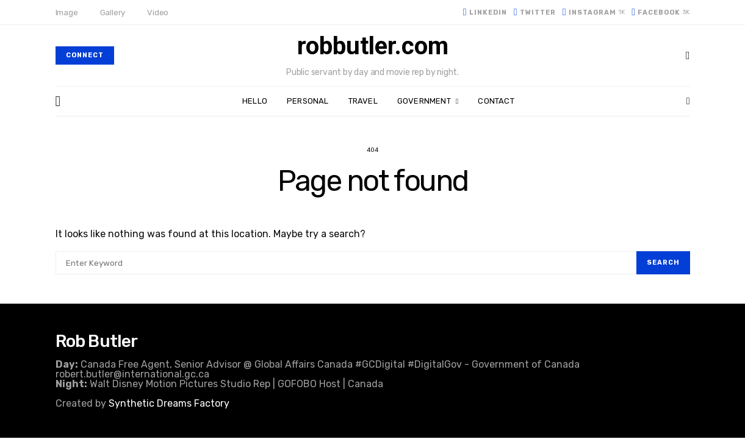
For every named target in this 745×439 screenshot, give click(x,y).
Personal (308, 100)
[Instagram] (594, 12)
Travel (363, 100)
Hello (254, 100)
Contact (496, 100)
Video (157, 12)
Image (67, 12)
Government (424, 100)
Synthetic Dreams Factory (169, 403)
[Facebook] (660, 12)
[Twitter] (535, 12)
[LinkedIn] (485, 12)
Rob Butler (97, 341)
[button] (688, 101)
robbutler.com (372, 46)
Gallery (113, 12)
